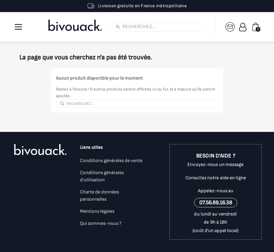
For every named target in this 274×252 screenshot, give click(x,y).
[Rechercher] (160, 26)
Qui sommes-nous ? (101, 223)
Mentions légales (97, 211)
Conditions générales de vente (111, 161)
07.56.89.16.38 (215, 202)
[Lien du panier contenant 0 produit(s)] (255, 27)
